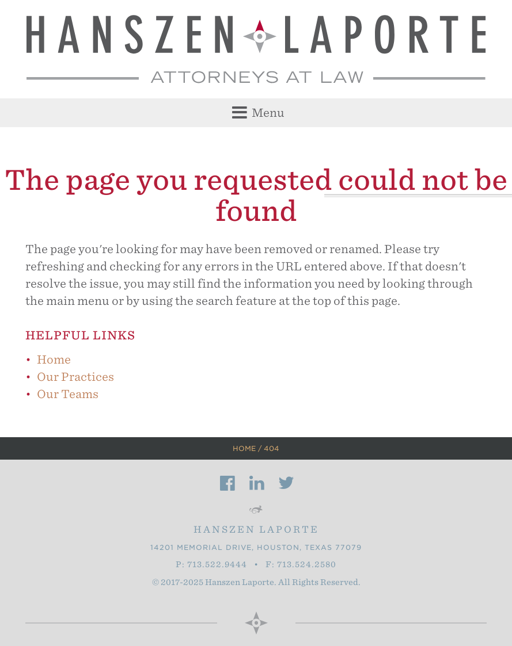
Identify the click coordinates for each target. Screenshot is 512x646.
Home (54, 359)
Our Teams (67, 394)
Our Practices (75, 377)
